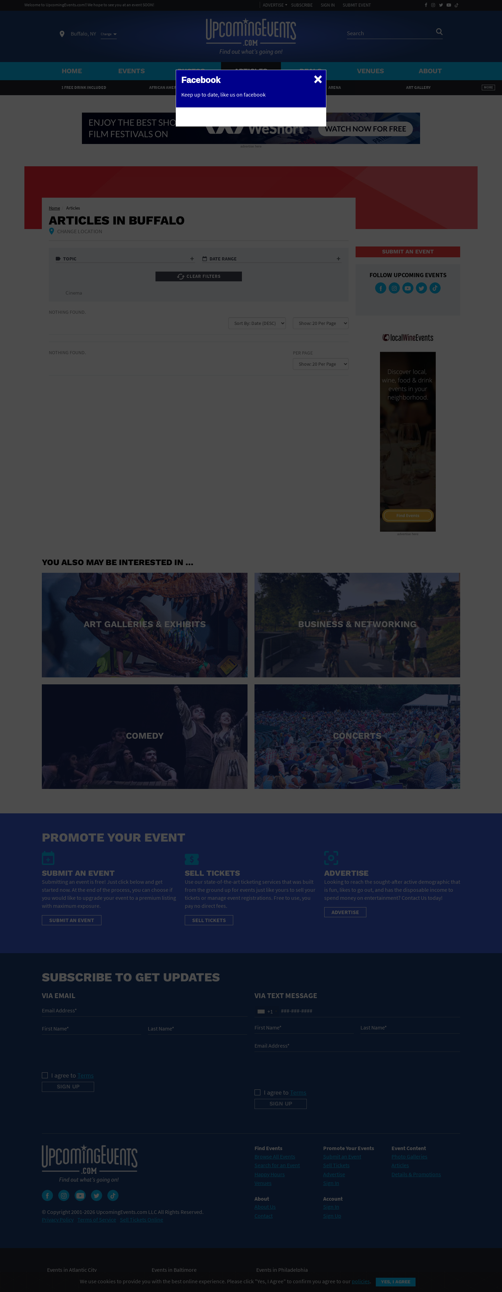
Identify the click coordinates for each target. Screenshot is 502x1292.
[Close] (317, 79)
